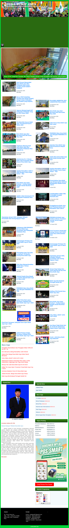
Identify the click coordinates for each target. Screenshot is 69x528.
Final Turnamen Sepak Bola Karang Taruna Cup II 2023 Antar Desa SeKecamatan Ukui (58, 233)
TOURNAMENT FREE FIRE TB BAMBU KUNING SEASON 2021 (58, 195)
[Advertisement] (34, 30)
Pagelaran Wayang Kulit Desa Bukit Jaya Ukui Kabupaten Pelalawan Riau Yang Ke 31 (25, 148)
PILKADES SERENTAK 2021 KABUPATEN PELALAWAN (58, 101)
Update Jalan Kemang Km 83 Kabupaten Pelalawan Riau (25, 196)
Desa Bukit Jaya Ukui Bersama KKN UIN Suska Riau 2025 (24, 135)
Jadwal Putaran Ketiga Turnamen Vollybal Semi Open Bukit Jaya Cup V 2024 (25, 334)
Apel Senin (39, 390)
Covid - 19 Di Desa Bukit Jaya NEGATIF (57, 337)
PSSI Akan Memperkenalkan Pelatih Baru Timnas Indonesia (25, 266)
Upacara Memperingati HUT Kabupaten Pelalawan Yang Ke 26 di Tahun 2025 (25, 112)
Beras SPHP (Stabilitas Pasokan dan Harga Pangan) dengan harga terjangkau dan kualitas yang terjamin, (25, 99)
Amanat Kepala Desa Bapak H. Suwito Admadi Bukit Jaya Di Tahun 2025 (25, 278)
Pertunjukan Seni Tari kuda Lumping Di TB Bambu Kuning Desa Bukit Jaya (25, 254)
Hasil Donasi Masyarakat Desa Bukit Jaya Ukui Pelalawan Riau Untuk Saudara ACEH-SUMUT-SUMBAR (24, 85)
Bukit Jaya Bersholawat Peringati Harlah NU (57, 281)
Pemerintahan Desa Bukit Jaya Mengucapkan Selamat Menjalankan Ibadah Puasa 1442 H (58, 182)
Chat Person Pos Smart (44, 484)
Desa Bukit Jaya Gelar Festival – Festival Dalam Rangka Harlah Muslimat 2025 (24, 185)
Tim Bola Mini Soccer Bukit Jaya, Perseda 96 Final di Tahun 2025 (25, 123)
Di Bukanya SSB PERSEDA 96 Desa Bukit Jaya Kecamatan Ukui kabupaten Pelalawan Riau (25, 230)
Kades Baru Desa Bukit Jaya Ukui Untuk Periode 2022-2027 (58, 158)
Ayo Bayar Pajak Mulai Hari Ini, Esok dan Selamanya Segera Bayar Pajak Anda (58, 327)
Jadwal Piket (39, 387)
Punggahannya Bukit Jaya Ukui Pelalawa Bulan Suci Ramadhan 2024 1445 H (57, 207)
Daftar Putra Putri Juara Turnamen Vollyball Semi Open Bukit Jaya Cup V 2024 (25, 301)
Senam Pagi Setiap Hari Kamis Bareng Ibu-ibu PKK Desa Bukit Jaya (58, 270)
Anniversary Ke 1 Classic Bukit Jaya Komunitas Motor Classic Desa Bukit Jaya (25, 160)
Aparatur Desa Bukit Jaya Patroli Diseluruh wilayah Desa (57, 146)
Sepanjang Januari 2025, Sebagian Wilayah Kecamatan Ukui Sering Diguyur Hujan (14, 217)
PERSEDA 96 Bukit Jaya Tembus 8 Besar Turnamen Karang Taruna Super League (58, 219)
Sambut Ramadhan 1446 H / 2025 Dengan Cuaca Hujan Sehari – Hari (25, 172)
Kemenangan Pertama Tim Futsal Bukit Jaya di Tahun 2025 (24, 242)
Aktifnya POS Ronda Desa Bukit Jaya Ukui (57, 292)
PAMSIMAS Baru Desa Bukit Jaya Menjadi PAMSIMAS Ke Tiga (25, 289)
